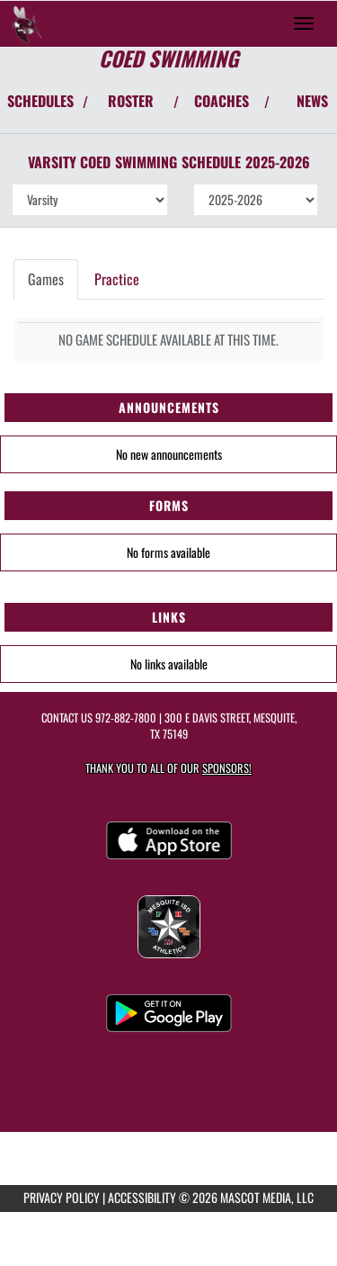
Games (46, 279)
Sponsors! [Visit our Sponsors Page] (227, 768)
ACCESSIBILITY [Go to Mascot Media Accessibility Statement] (142, 1197)
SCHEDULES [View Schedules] (40, 101)
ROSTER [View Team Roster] (131, 101)
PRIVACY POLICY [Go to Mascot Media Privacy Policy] (61, 1197)
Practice (116, 279)
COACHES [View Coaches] (221, 101)
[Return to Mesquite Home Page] (27, 23)
